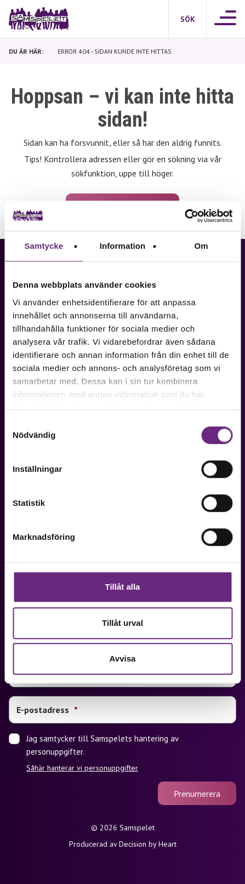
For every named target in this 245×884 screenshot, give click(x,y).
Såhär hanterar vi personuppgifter (82, 768)
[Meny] (226, 19)
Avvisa (123, 658)
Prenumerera (197, 793)
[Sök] (187, 19)
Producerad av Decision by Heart (122, 844)
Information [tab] (123, 245)
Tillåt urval (122, 623)
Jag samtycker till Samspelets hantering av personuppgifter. (131, 753)
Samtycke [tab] (43, 245)
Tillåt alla (122, 586)
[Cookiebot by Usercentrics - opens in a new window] (184, 216)
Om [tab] (201, 245)
